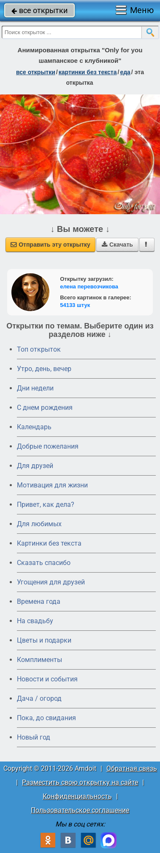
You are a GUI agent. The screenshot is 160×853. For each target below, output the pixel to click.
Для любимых (39, 524)
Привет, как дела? (45, 504)
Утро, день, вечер (44, 369)
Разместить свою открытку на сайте (80, 782)
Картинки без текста (49, 543)
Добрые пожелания (48, 446)
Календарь (34, 427)
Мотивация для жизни (52, 485)
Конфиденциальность (77, 796)
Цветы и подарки (44, 640)
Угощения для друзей (51, 582)
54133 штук (75, 305)
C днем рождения (45, 408)
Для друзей (35, 466)
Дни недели (35, 388)
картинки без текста (88, 72)
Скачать (117, 244)
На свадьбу (35, 621)
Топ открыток (39, 349)
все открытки (39, 10)
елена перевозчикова (89, 286)
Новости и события (47, 679)
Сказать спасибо (44, 563)
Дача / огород (39, 698)
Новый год (33, 737)
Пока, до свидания (46, 718)
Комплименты (39, 660)
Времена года (38, 601)
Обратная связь (131, 768)
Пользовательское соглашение (80, 810)
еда (125, 72)
